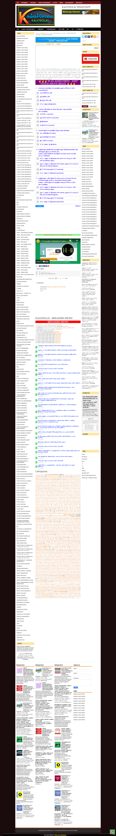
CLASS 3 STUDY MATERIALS (24, 167)
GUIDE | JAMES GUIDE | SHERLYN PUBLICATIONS (66, 730)
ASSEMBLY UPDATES (67, 478)
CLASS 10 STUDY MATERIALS (24, 106)
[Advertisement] (58, 220)
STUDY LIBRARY (75, 564)
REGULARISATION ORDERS (43, 550)
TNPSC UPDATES (59, 592)
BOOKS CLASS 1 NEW (71, 479)
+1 (82, 463)
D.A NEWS (78, 511)
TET (52, 578)
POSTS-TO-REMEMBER (55, 546)
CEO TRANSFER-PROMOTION (42, 488)
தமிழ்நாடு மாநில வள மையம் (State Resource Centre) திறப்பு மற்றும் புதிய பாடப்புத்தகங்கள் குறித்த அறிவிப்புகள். (90, 319)
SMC (43, 553)
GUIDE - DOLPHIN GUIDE (55, 524)
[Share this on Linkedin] (46, 266)
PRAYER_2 (64, 546)
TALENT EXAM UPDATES (42, 575)
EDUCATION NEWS (39, 516)
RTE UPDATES (42, 552)
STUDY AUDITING (48, 555)
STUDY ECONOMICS (66, 558)
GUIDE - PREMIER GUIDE (74, 527)
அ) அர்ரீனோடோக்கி (46, 93)
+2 (82, 466)
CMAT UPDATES (69, 507)
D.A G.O (72, 511)
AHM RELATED (76, 476)
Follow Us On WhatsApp (60, 835)
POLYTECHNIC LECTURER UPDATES (71, 544)
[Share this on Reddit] (48, 266)
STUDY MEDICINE (46, 566)
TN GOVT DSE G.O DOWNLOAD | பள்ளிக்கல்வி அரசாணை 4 (54, 584)
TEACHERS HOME (49, 577)
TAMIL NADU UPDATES (56, 575)
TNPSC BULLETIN (62, 587)
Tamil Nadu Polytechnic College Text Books (23, 765)
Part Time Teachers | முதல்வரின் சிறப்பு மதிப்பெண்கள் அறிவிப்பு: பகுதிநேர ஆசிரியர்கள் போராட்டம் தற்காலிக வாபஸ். (90, 342)
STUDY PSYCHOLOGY (56, 569)
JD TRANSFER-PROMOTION (49, 533)
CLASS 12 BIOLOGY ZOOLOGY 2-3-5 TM (60, 495)
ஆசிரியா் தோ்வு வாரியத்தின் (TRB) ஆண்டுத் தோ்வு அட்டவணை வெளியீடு (56, 432)
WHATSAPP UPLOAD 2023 (67, 597)
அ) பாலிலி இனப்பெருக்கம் (48, 133)
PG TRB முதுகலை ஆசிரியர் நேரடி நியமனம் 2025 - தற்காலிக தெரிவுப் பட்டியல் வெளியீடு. (90, 359)
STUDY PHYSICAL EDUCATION (56, 568)
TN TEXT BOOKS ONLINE (48, 586)
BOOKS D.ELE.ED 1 (66, 484)
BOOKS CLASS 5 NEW (57, 482)
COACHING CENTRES (22, 186)
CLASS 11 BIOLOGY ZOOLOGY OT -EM (67, 489)
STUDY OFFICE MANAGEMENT (41, 568)
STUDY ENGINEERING (71, 559)
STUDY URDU (72, 572)
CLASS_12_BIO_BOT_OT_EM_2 (71, 504)
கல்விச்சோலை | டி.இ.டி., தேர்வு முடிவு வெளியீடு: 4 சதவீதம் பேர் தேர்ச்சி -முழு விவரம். (44, 754)
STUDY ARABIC (38, 555)
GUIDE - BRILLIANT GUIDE (23, 235)
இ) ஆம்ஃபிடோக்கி (45, 100)
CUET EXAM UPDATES (64, 511)
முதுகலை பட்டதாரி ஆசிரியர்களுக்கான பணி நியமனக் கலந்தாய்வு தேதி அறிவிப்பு (57, 350)
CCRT (78, 486)
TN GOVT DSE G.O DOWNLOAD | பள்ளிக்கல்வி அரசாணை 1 (67, 581)
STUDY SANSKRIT (66, 569)
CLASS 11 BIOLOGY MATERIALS (50, 489)
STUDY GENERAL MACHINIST (73, 561)
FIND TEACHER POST (59, 519)
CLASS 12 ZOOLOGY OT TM (23, 160)
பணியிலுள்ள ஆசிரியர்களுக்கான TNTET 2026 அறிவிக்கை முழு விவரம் (55, 345)
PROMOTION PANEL (74, 546)
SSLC (83, 461)
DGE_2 (76, 513)
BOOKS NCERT (62, 485)
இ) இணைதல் (44, 121)
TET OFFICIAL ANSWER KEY (61, 578)
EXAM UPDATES (21, 223)
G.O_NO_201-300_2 (39, 522)
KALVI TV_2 (38, 534)
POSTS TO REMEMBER (41, 546)
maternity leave (68, 536)
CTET (56, 511)
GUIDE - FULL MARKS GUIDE (24, 244)
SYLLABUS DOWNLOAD (62, 574)
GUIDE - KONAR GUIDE (74, 525)
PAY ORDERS (38, 543)
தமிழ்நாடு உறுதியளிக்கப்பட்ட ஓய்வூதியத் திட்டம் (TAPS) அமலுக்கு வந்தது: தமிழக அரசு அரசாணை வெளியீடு (90, 372)
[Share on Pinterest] (44, 266)
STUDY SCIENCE (75, 569)
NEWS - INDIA (50, 540)
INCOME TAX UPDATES (58, 531)
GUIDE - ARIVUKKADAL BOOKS (65, 522)
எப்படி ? (76, 597)
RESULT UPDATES (64, 550)
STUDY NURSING (66, 566)
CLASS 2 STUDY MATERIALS (64, 500)
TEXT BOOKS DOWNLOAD (53, 580)
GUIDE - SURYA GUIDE (74, 528)
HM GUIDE (53, 530)
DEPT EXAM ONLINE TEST (89, 475)
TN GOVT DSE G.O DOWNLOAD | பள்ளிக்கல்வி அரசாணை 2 (47, 583)
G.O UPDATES (54, 521)
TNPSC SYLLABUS (48, 591)
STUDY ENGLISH (21, 422)
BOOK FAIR (62, 479)
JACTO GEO (38, 533)
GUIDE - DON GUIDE (66, 524)
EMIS (68, 516)
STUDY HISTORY (38, 564)
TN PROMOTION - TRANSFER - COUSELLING (24, 560)
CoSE (77, 508)
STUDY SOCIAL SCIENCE (40, 571)
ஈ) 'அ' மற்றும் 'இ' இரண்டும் (48, 104)
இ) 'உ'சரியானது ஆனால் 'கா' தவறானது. (52, 169)
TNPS (74, 586)
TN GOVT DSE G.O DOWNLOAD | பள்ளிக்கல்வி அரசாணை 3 (25, 553)
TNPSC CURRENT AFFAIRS (74, 587)
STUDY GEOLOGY (63, 562)
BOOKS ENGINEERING (51, 485)
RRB (36, 552)
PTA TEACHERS (68, 549)
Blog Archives (93, 106)
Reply (41, 290)
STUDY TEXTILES (52, 572)
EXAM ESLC (60, 518)
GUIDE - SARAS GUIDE (40, 528)
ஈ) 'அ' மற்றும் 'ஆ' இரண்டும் (48, 144)
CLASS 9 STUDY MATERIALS (72, 503)
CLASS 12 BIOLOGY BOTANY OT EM (50, 494)
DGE (72, 513)
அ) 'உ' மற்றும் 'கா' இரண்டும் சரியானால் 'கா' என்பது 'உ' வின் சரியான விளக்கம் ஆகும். (58, 159)
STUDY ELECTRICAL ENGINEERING (42, 559)
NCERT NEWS (50, 537)
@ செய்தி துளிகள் (75, 475)
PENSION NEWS (60, 543)
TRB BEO (79, 593)
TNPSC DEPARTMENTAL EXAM (44, 588)
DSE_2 (48, 515)
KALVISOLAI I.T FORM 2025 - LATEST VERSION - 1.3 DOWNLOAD (28, 807)
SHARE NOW (38, 553)
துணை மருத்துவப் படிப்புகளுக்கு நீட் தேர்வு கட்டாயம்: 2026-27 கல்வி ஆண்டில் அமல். (58, 416)
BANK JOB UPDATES (51, 479)
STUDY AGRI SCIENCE (74, 553)
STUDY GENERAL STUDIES (41, 562)
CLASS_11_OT (57, 504)
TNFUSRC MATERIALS (66, 586)
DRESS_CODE (38, 515)
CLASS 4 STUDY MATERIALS (48, 501)
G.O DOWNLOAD (45, 521)
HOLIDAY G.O (76, 530)
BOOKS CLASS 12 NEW (60, 481)
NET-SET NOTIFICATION (68, 539)
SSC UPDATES (49, 553)
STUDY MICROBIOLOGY (56, 566)
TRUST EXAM (56, 596)
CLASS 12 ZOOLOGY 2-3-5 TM (54, 498)
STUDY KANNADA (59, 564)
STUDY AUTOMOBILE (58, 555)
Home (18, 2)
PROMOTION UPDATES (57, 547)
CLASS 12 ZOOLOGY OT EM (69, 498)
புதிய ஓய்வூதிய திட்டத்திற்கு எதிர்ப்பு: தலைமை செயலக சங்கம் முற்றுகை (55, 456)
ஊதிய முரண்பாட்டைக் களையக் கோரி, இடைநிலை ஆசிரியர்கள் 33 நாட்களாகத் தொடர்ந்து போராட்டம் (90, 313)
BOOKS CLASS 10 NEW (22, 50)
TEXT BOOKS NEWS (65, 580)
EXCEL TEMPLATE (47, 519)
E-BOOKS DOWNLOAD (57, 515)
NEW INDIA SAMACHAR (23, 319)
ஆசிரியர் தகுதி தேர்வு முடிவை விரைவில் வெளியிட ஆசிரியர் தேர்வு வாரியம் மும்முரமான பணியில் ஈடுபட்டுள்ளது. (44, 771)
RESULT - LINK (54, 550)
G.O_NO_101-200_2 (75, 521)
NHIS (64, 540)
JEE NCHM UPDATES (62, 533)
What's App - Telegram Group (89, 477)
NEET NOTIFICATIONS (74, 537)
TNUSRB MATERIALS (72, 591)
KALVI (78, 533)
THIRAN (37, 581)
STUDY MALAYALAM (39, 565)
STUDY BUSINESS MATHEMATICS (54, 556)
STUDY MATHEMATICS (64, 565)
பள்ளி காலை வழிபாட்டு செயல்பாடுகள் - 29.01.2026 (50, 368)
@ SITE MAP (67, 475)
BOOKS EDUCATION (39, 485)
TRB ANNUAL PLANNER (58, 593)
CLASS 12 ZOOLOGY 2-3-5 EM (24, 153)
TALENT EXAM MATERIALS (75, 574)
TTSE (63, 596)
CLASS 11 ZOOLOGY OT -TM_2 (52, 492)
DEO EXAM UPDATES (47, 513)
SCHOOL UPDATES (65, 552)
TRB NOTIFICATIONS (43, 595)
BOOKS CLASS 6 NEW (68, 482)
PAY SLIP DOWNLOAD (50, 543)
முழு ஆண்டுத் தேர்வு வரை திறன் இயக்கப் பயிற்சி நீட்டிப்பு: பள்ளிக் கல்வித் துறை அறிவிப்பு (90, 325)
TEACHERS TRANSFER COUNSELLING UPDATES (68, 577)
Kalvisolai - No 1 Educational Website (57, 830)
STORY (55, 553)
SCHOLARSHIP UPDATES (53, 552)
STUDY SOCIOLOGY (51, 571)
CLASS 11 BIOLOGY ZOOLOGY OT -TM (25, 115)
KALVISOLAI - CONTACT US (62, 534)
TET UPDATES (41, 580)
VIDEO (36, 597)
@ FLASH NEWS (51, 475)
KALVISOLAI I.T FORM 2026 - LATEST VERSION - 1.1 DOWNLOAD (54, 360)
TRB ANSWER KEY (70, 593)
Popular (85, 106)
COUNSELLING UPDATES (42, 510)
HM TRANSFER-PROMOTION (64, 530)
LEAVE (58, 536)
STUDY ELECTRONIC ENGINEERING (58, 559)
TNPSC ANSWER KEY (52, 587)
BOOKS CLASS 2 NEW (71, 481)
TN (53, 581)
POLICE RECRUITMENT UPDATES (25, 340)
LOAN (62, 536)
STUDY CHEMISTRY (68, 556)
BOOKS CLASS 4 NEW (47, 482)
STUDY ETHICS (44, 561)
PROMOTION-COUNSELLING (72, 547)
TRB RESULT (55, 594)
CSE (47, 511)
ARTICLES (56, 478)
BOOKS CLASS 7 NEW (22, 68)
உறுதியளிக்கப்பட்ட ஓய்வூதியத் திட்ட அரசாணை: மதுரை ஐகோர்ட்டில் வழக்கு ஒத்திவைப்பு (90, 387)
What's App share (51, 235)
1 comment (58, 44)
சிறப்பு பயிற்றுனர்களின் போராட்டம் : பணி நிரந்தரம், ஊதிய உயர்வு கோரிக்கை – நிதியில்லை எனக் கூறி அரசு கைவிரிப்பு (90, 330)
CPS (65, 510)
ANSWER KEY (47, 478)
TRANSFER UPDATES (46, 593)
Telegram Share (66, 235)
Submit (39, 206)
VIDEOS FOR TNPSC (44, 597)
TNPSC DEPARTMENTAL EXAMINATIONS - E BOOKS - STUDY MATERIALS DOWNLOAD (28, 689)
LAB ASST (53, 536)
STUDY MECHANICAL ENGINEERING (22, 461)
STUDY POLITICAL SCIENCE (24, 481)
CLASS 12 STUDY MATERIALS (68, 497)
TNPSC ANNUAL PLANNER (24, 570)
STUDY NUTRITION (75, 566)
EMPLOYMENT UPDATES (23, 214)
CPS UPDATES (20, 195)
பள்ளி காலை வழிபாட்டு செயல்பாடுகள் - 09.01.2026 (50, 460)
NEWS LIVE (58, 540)
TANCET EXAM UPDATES (71, 575)
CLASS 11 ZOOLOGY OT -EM (69, 491)
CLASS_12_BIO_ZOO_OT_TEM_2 (60, 506)
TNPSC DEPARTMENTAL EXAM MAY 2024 (28, 738)
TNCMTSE (57, 586)
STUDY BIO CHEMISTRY (70, 555)
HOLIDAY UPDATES (40, 531)
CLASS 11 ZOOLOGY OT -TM (23, 122)
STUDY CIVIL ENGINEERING (24, 401)
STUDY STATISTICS (61, 571)
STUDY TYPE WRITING (63, 572)
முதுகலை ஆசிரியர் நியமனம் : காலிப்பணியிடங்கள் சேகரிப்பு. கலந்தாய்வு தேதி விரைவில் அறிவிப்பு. (89, 294)
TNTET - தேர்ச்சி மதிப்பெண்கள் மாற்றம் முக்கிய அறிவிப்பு (52, 378)
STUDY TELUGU (43, 572)
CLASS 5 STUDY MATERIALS (61, 501)
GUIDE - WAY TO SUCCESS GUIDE (42, 530)
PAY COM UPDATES (73, 542)
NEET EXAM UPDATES (61, 537)
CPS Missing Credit (72, 510)
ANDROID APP (38, 478)
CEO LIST (54, 488)
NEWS (43, 540)
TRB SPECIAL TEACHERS (66, 594)
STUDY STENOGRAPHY (71, 571)
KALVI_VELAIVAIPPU (48, 534)
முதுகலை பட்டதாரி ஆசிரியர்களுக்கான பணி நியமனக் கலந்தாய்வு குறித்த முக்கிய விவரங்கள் (90, 275)
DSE (43, 515)
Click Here (59, 325)
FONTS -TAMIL (69, 519)
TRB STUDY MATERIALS (23, 616)
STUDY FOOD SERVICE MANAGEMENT (57, 561)
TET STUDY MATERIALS (75, 578)
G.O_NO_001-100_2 (65, 521)
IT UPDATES (76, 531)
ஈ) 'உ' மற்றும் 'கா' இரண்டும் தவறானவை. (52, 173)
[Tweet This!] (42, 266)
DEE (38, 513)
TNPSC (83, 470)
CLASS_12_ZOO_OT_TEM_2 (41, 507)
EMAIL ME (62, 516)
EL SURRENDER (48, 516)
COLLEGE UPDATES (48, 509)
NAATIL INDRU (41, 537)
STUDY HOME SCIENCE (49, 564)
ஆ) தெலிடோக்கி (45, 96)
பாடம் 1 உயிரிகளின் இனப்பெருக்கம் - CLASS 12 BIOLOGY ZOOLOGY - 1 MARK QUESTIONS (58, 40)
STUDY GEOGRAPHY (53, 562)
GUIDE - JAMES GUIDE (53, 525)
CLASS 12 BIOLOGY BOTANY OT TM (67, 494)
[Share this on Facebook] (40, 266)
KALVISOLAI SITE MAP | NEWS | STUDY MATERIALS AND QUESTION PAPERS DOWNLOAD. (66, 671)
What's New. (57, 597)
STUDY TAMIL (20, 499)
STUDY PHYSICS (67, 568)
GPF (56, 522)
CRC (44, 511)
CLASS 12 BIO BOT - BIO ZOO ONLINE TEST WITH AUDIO (24, 125)
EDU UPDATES (69, 515)
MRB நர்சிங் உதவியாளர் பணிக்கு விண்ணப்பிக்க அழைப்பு (52, 442)
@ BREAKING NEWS (39, 475)
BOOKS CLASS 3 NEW (22, 59)
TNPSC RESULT (67, 590)
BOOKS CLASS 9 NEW (55, 484)
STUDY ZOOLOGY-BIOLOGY (23, 511)
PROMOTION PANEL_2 (41, 547)
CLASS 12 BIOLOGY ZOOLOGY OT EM (25, 144)
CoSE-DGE (84, 459)
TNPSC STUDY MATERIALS (24, 591)
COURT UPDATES (56, 510)
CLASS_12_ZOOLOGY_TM (57, 507)
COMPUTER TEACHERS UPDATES (65, 508)
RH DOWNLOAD (75, 550)
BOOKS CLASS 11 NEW (48, 481)
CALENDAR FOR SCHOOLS (41, 486)
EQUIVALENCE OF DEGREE (50, 518)
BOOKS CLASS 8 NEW (44, 484)
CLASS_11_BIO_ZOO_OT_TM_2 (42, 504)
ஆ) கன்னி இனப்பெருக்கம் (48, 137)
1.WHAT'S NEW (39, 476)
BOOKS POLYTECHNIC (74, 485)
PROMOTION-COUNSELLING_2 (43, 549)
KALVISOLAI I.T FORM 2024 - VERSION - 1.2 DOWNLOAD (65, 778)
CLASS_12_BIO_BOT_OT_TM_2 (42, 506)
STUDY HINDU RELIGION (74, 562)
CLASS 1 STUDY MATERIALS (64, 488)
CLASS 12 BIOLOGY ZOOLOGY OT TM (52, 497)
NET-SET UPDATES (55, 539)
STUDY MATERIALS (51, 565)
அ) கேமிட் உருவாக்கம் (46, 114)
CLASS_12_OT (75, 506)
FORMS (75, 519)
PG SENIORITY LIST (70, 543)
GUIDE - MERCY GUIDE (51, 527)
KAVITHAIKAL (46, 536)
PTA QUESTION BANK (58, 549)
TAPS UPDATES (40, 577)
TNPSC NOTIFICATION (41, 590)
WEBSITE (52, 597)
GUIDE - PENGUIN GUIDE (63, 527)
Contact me (19, 649)
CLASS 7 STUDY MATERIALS (43, 503)
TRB (83, 468)
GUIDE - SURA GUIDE (63, 528)
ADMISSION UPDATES (64, 476)
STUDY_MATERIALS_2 (50, 574)
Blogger (26, 659)
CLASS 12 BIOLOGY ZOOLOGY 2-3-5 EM (25, 136)
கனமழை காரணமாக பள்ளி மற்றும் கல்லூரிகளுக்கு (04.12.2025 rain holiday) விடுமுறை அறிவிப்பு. (94, 116)
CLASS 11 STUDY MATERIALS (55, 491)
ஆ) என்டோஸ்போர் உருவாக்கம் (49, 117)
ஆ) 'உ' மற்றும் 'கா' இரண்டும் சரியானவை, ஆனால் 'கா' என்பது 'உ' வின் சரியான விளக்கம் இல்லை (59, 165)
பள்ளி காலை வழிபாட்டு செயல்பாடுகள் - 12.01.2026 (50, 446)
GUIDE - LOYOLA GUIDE (40, 527)
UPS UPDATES (76, 596)
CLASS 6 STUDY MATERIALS (75, 501)
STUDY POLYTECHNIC (45, 569)
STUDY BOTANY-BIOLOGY (23, 392)
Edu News (84, 456)
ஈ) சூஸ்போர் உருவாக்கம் (47, 125)
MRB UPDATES (77, 536)
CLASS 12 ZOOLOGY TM (50, 500)
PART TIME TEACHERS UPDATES (58, 542)
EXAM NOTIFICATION (70, 518)
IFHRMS (50, 531)
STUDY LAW (67, 564)
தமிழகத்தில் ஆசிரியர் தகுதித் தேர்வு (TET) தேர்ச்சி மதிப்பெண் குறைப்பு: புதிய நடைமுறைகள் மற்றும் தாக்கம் (90, 308)
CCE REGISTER (72, 486)
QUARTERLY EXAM (77, 549)
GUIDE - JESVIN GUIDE (64, 525)
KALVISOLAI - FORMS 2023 (27, 792)
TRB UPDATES (47, 596)
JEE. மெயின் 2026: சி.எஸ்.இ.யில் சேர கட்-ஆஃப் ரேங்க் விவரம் (53, 364)
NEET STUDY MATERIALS (41, 539)
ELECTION (56, 516)
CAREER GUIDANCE (54, 486)
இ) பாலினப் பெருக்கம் (46, 140)
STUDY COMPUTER (56, 558)
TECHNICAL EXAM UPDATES (43, 578)
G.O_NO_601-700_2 (49, 522)
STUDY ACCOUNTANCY (63, 553)
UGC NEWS (68, 596)
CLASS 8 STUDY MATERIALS (57, 503)
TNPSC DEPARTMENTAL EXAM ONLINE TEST (66, 589)
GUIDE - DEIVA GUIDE (44, 524)
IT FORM (68, 531)
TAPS (79, 575)
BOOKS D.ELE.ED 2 (75, 484)
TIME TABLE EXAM (45, 581)
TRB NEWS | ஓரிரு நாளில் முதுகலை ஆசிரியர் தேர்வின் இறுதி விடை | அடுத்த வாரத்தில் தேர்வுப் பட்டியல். (44, 747)
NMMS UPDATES (71, 540)
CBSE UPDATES (63, 486)
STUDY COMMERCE (47, 558)
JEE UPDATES (72, 533)
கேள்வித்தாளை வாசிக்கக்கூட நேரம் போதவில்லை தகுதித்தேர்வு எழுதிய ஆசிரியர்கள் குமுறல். (62, 706)
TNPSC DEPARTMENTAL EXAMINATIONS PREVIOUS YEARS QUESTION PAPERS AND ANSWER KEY (28, 671)
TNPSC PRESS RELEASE (56, 590)
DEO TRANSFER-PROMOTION (62, 513)
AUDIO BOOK (76, 478)
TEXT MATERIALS (75, 580)
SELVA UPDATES (75, 552)
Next (66, 278)
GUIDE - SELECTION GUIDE (52, 528)
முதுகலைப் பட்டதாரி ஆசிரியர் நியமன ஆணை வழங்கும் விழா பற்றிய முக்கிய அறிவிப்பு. (59, 383)
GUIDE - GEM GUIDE (43, 525)
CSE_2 (51, 511)
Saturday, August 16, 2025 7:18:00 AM (56, 287)
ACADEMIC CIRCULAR (51, 476)
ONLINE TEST (43, 33)
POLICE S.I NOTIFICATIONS (55, 544)
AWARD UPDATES (39, 479)
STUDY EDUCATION (75, 558)
